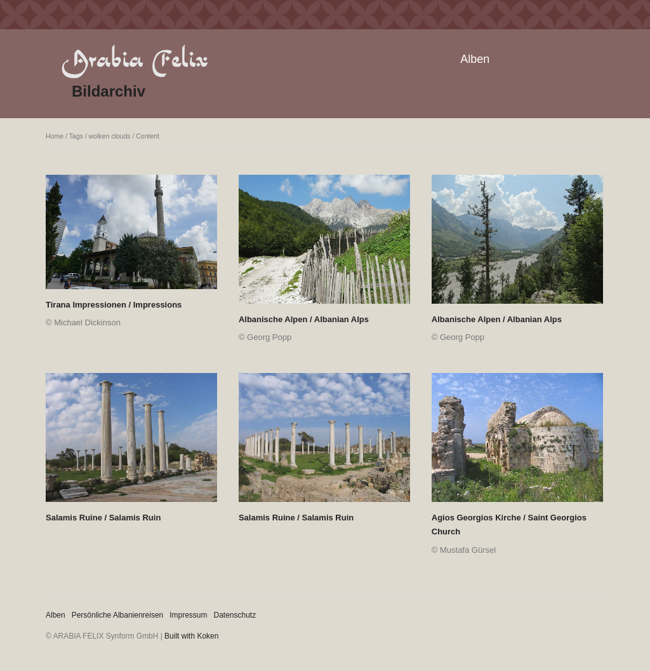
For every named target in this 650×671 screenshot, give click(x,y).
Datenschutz (235, 615)
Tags (76, 136)
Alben (474, 59)
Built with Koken (191, 636)
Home (54, 136)
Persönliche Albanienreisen (118, 615)
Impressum (188, 615)
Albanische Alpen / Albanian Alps (304, 319)
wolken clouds (110, 136)
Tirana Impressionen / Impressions (114, 304)
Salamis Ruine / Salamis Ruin (103, 517)
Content (147, 136)
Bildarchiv (108, 91)
